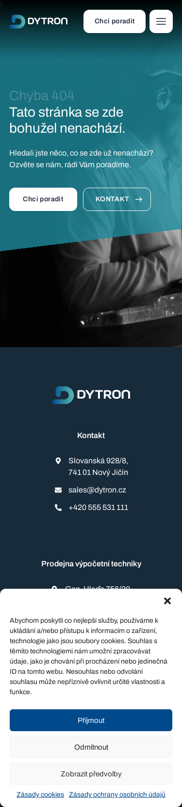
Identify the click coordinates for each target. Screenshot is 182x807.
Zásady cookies (40, 794)
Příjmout (91, 720)
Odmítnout (91, 747)
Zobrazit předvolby (91, 774)
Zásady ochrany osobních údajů (117, 794)
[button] (167, 601)
